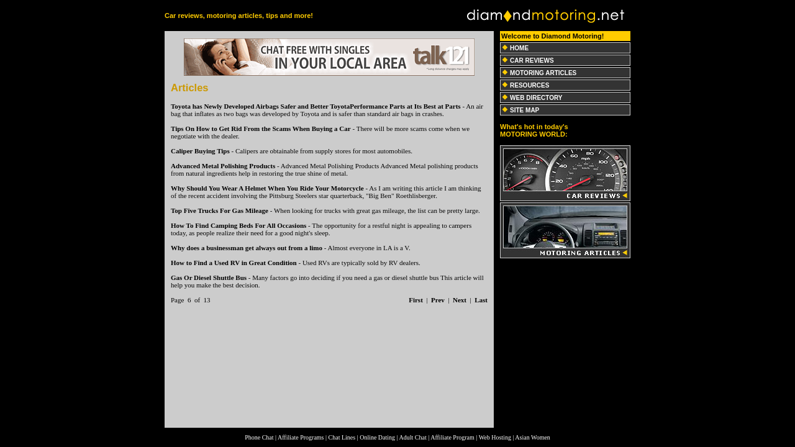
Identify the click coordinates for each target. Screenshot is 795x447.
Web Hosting (495, 437)
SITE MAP (524, 110)
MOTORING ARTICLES (543, 73)
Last (481, 300)
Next (459, 300)
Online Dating (377, 437)
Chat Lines (342, 437)
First (416, 300)
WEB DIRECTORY (536, 97)
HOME (519, 48)
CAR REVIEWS (532, 60)
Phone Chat (259, 437)
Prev (438, 300)
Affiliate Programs (301, 437)
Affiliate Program (452, 437)
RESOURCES (529, 85)
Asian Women (532, 437)
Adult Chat (413, 437)
